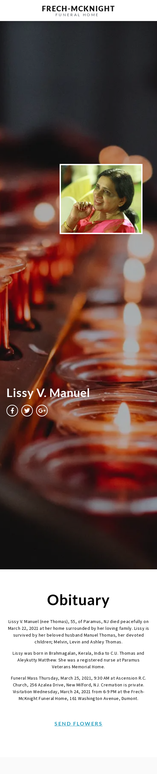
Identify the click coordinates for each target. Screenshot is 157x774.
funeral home (77, 14)
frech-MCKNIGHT (78, 8)
